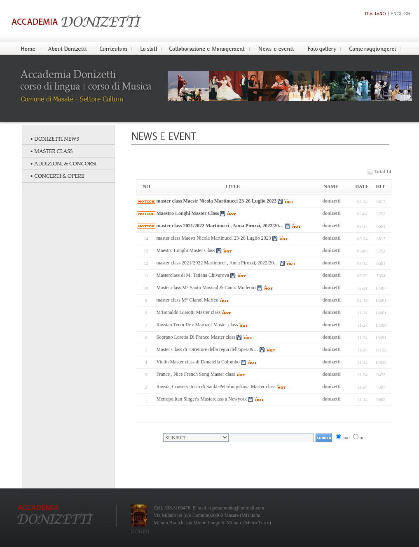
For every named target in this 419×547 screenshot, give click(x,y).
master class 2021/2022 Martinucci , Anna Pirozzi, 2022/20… (220, 226)
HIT (380, 186)
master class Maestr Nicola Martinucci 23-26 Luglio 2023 (217, 201)
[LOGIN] (140, 531)
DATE (361, 186)
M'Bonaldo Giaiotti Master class (189, 312)
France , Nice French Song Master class (196, 374)
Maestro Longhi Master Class (188, 213)
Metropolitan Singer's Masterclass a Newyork (202, 399)
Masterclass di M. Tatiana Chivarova (193, 275)
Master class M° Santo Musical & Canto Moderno (206, 287)
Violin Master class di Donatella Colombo (198, 362)
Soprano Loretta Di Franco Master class (196, 337)
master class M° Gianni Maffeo (188, 300)
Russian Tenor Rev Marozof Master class (197, 325)
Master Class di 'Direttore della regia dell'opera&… (208, 349)
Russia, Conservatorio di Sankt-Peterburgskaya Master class (216, 386)
